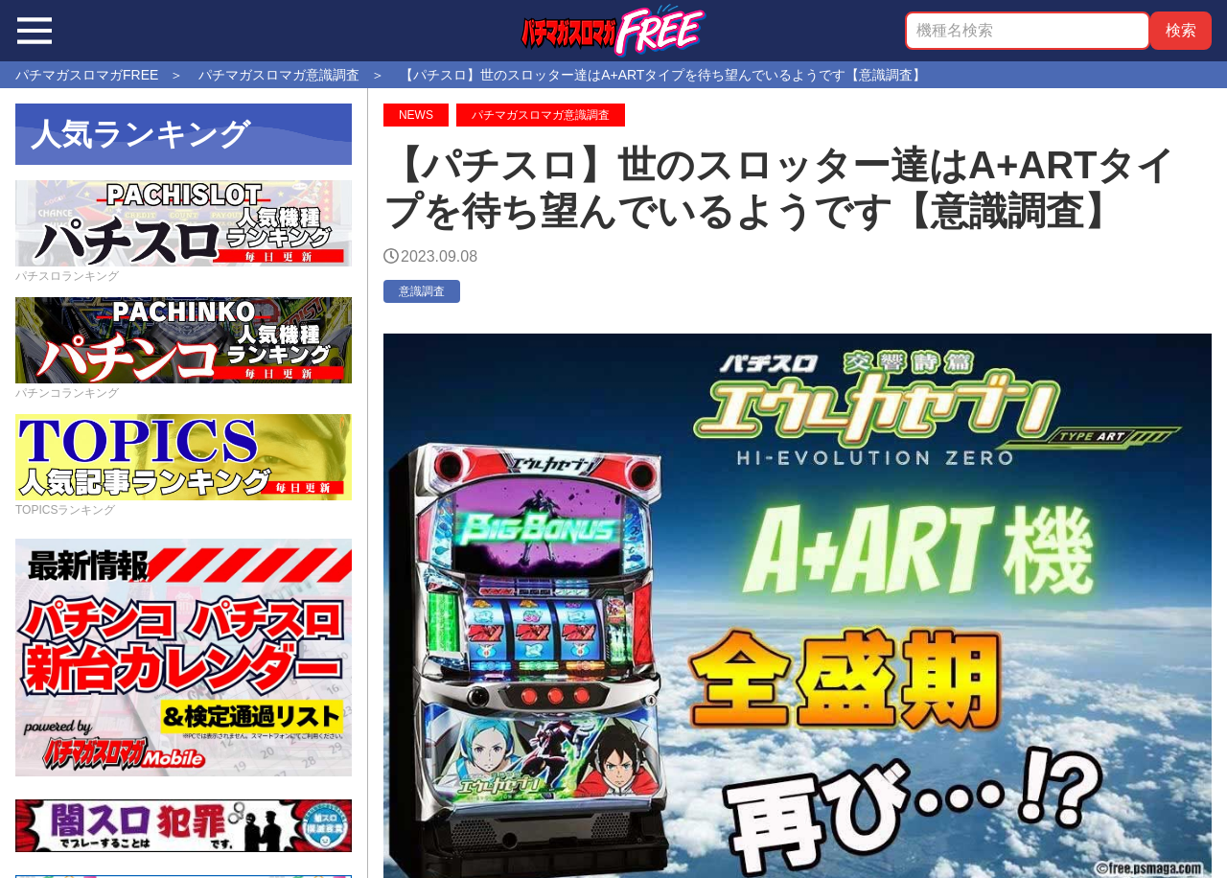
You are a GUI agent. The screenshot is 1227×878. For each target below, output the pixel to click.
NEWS (416, 115)
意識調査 (422, 291)
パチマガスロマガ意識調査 (541, 115)
